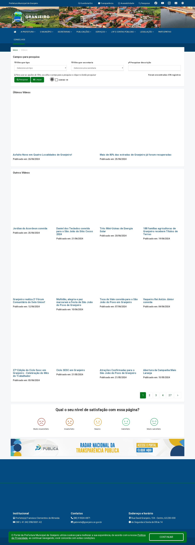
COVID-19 (63, 80)
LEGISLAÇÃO (147, 32)
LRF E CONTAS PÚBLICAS (123, 32)
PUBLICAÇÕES (83, 32)
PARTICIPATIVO (164, 32)
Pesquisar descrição (139, 62)
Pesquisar (22, 79)
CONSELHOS (19, 39)
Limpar (37, 79)
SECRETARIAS (65, 32)
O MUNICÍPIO (46, 32)
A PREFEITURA (28, 32)
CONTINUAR (166, 537)
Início (15, 50)
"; (97, 68)
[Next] (170, 395)
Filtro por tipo (22, 62)
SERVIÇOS (101, 32)
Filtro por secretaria (82, 62)
